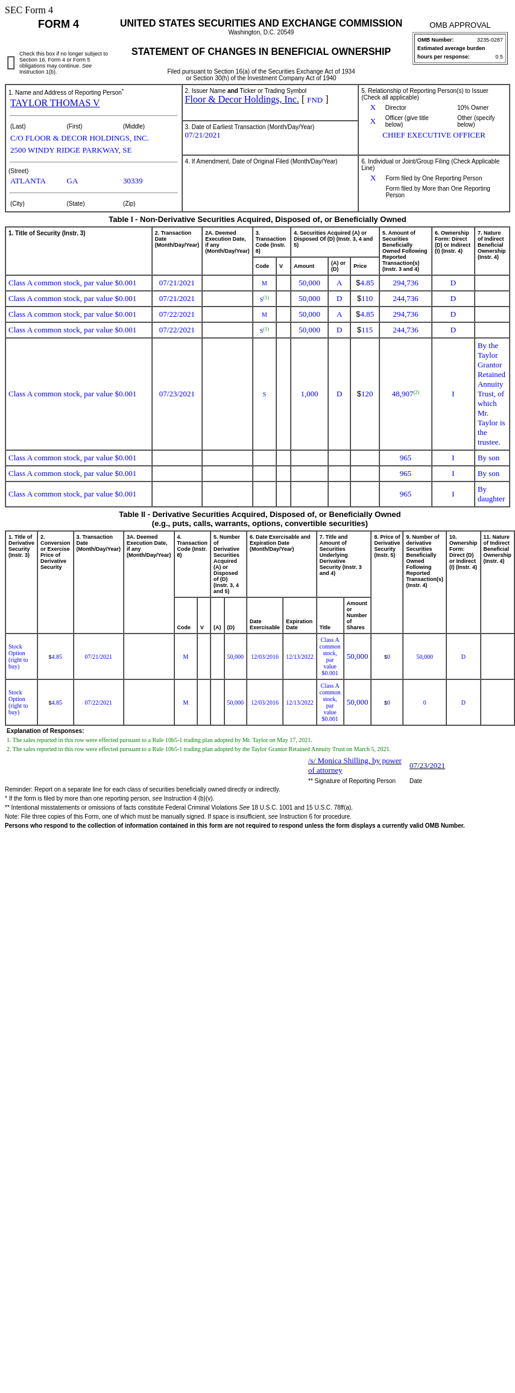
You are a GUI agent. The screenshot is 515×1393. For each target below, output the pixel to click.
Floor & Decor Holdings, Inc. (242, 99)
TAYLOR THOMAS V (55, 103)
